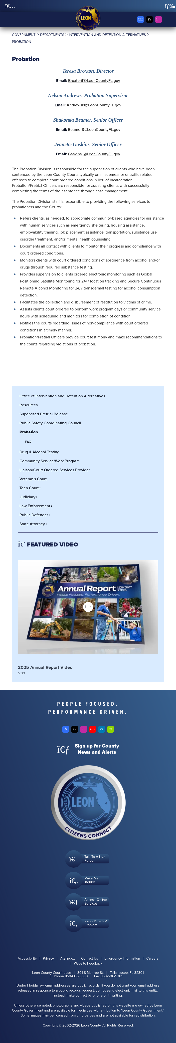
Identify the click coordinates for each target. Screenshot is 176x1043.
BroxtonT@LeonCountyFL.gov (94, 80)
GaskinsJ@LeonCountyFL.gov (94, 154)
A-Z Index (67, 958)
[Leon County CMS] (88, 18)
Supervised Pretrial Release (43, 414)
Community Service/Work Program (49, 461)
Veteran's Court (33, 479)
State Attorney (34, 524)
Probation (28, 432)
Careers (152, 958)
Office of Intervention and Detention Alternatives (62, 396)
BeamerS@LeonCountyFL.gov (94, 129)
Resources (28, 405)
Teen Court (31, 488)
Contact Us (89, 958)
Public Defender (36, 515)
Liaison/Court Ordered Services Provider (54, 470)
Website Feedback (88, 963)
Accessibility (27, 958)
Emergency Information (122, 958)
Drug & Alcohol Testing (39, 452)
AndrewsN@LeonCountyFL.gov (94, 105)
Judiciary (29, 497)
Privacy (48, 958)
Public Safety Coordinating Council (50, 423)
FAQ (28, 442)
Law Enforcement (37, 506)
